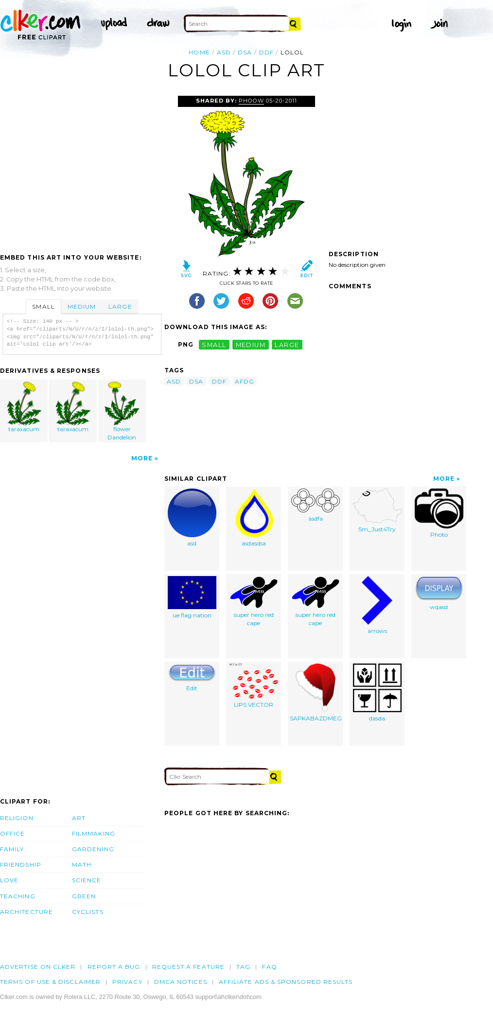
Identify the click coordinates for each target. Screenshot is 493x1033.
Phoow (251, 100)
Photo (439, 513)
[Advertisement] (81, 169)
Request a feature (188, 966)
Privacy (127, 981)
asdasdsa (253, 518)
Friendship (20, 864)
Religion (17, 818)
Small (43, 306)
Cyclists (88, 911)
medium (251, 344)
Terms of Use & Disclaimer (50, 981)
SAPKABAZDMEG (316, 693)
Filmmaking (93, 833)
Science (87, 880)
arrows (377, 605)
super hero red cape (253, 601)
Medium (82, 306)
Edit (192, 678)
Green (84, 896)
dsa (245, 52)
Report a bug (114, 966)
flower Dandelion (122, 411)
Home (199, 52)
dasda (377, 693)
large (287, 344)
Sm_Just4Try (377, 511)
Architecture (26, 911)
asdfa (315, 505)
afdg (244, 381)
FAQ (269, 966)
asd (224, 52)
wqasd (439, 593)
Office (12, 833)
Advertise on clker (37, 966)
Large (120, 306)
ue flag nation (192, 597)
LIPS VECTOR (253, 686)
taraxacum (24, 407)
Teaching (17, 896)
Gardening (93, 849)
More (142, 458)
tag (243, 966)
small (214, 344)
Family (12, 849)
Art (79, 818)
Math (81, 864)
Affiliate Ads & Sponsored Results (286, 981)
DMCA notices (180, 981)
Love (9, 880)
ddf (266, 52)
